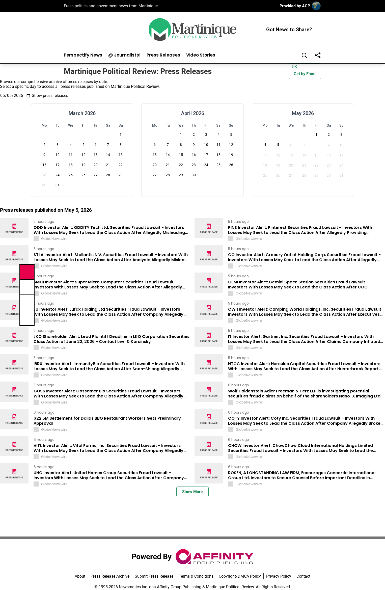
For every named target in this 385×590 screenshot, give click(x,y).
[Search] (304, 55)
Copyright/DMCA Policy (240, 576)
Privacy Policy (278, 576)
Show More (192, 491)
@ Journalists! (124, 55)
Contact (303, 576)
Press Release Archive (110, 576)
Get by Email (304, 70)
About (80, 576)
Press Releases (163, 55)
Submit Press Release (154, 576)
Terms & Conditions (196, 576)
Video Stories (200, 55)
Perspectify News (83, 55)
